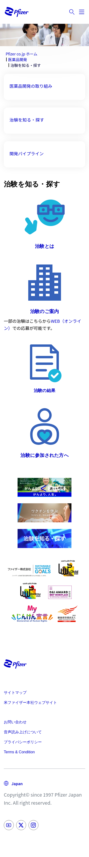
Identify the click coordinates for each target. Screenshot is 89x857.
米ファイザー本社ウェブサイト (30, 702)
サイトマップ (15, 692)
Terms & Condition (19, 752)
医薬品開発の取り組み (30, 86)
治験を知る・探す (26, 120)
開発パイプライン (26, 153)
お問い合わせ (15, 722)
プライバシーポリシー (23, 742)
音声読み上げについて (23, 732)
